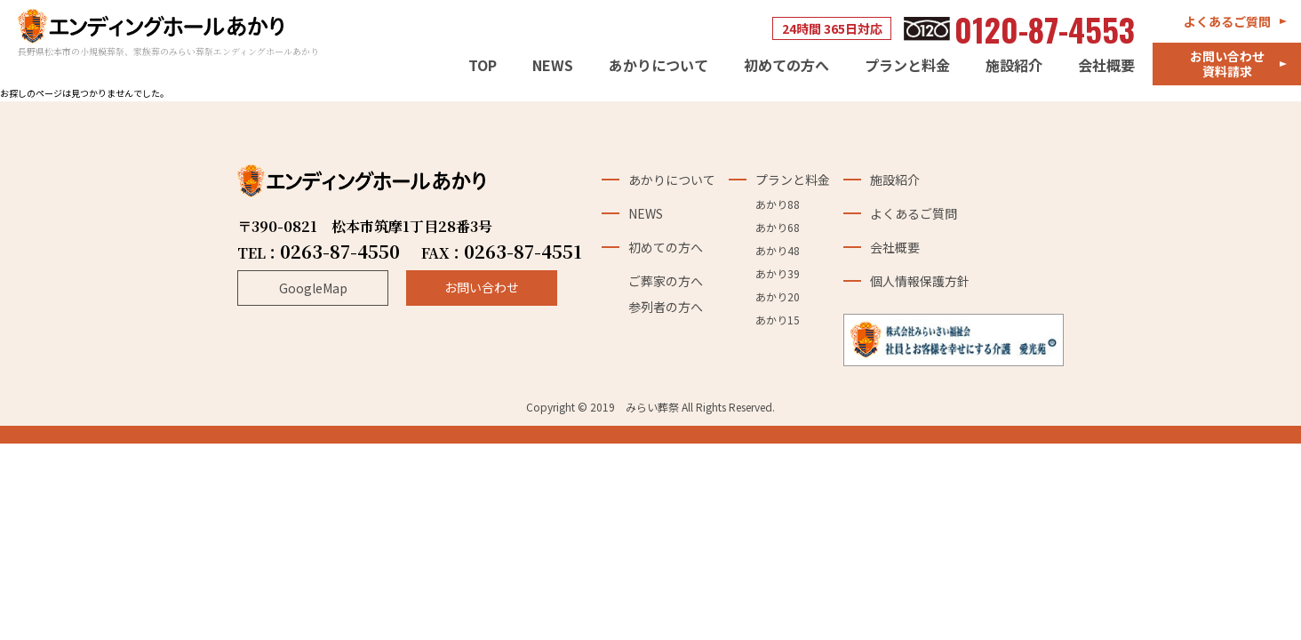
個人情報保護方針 (919, 284)
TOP (482, 66)
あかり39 (777, 277)
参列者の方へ (665, 310)
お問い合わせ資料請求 (1227, 63)
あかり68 (777, 231)
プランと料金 (907, 66)
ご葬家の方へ (665, 284)
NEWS (552, 66)
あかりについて (658, 66)
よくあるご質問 (1227, 21)
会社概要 (1106, 66)
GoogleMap (313, 292)
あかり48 (777, 254)
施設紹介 (1014, 66)
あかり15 (777, 323)
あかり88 (777, 208)
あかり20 (777, 300)
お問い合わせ (481, 291)
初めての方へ (786, 66)
